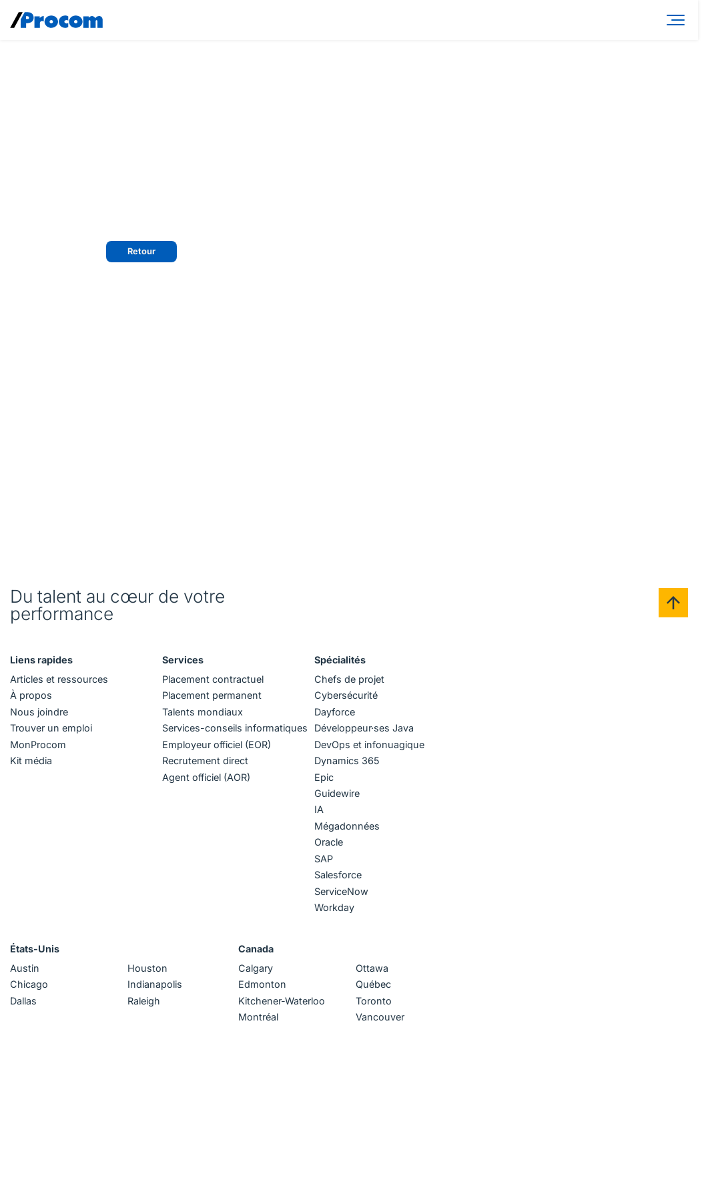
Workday (334, 907)
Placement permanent (212, 695)
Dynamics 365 (347, 760)
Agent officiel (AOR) (206, 777)
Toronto (374, 1000)
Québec (373, 984)
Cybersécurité (346, 695)
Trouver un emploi (51, 727)
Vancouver (380, 1016)
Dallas (23, 1000)
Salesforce (338, 874)
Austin (24, 968)
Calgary (255, 968)
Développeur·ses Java (364, 727)
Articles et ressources (59, 679)
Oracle (328, 842)
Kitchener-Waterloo (281, 1000)
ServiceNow (341, 891)
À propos (31, 695)
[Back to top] (673, 602)
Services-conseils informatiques (235, 727)
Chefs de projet (349, 679)
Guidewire (337, 793)
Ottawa (372, 968)
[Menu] (678, 20)
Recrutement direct (205, 760)
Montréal (258, 1016)
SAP (323, 858)
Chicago (29, 984)
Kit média (31, 760)
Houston (147, 968)
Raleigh (143, 1000)
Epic (324, 777)
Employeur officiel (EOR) (216, 744)
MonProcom (38, 744)
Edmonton (262, 984)
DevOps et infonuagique (369, 744)
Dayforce (334, 711)
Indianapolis (154, 984)
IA (319, 809)
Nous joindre (39, 711)
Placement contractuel (213, 679)
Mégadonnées (347, 826)
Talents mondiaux (202, 711)
